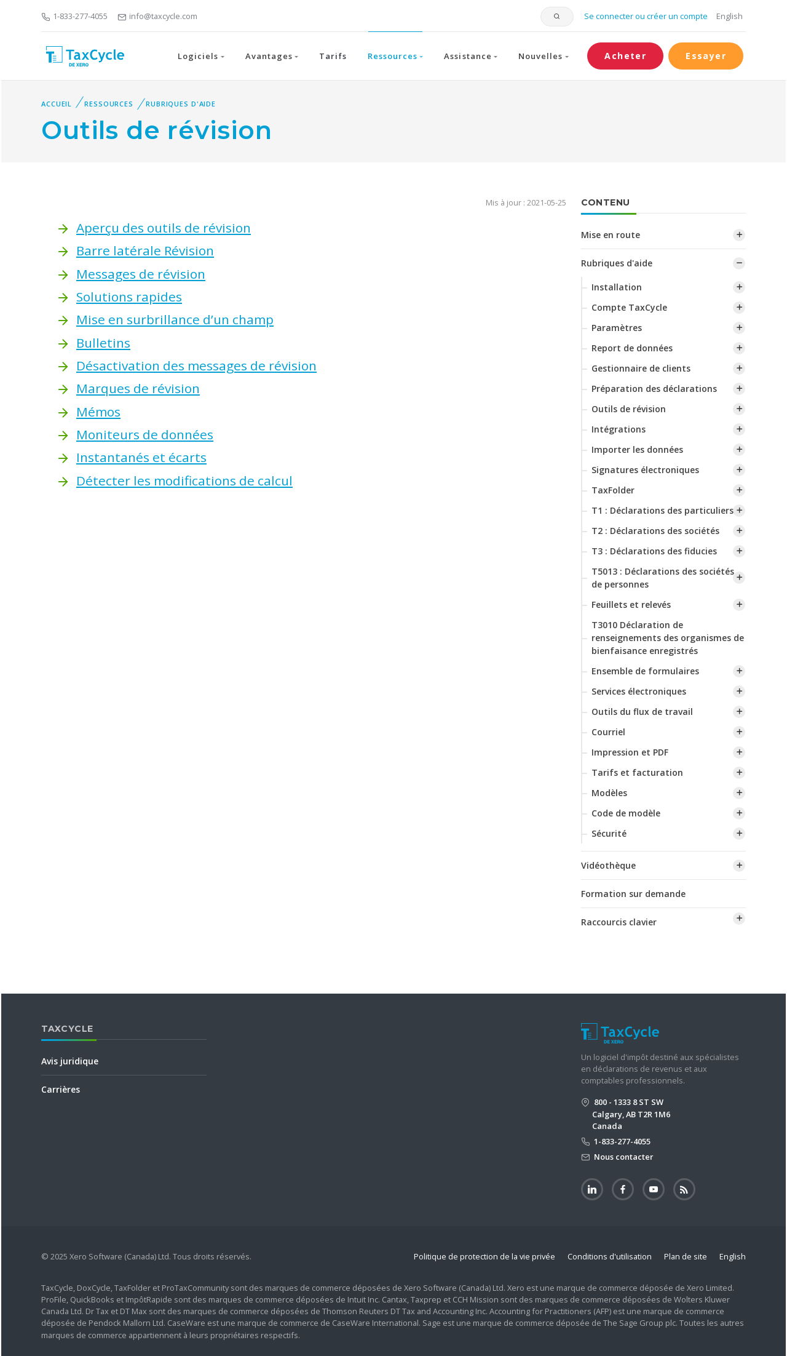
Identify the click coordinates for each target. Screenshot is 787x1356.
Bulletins (103, 342)
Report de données (632, 348)
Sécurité (609, 833)
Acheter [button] (625, 56)
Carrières (60, 1089)
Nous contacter (623, 1156)
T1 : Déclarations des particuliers (662, 510)
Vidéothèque (608, 865)
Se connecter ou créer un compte (645, 16)
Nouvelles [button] (540, 56)
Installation (616, 287)
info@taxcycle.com (157, 16)
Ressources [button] (392, 56)
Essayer (706, 56)
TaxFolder (613, 490)
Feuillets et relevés (631, 604)
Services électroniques (638, 691)
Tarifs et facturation (637, 772)
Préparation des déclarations (654, 388)
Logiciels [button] (198, 56)
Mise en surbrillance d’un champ (175, 319)
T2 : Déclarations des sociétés (655, 530)
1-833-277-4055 (74, 16)
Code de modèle (625, 813)
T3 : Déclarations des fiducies (654, 551)
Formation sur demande (633, 893)
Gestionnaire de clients (640, 368)
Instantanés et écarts (141, 457)
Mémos (98, 411)
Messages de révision (140, 273)
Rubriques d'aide (181, 103)
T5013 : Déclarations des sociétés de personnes (662, 577)
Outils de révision (628, 409)
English (729, 16)
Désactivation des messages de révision (196, 365)
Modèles (609, 793)
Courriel (608, 732)
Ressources (108, 103)
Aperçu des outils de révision (163, 227)
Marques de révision (138, 388)
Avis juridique (69, 1061)
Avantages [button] (269, 56)
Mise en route (610, 235)
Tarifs (332, 56)
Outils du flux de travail (642, 711)
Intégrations (618, 429)
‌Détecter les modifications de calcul (184, 480)
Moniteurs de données (144, 434)
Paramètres (616, 327)
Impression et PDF (629, 752)
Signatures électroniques (645, 470)
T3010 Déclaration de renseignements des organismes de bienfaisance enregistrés (667, 637)
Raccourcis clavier (619, 922)
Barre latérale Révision (145, 250)
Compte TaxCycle (629, 307)
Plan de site (685, 1256)
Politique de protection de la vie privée (484, 1256)
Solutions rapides (129, 296)
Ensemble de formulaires (645, 671)
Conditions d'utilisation (610, 1256)
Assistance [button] (467, 56)
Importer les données (637, 449)
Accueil (56, 103)
